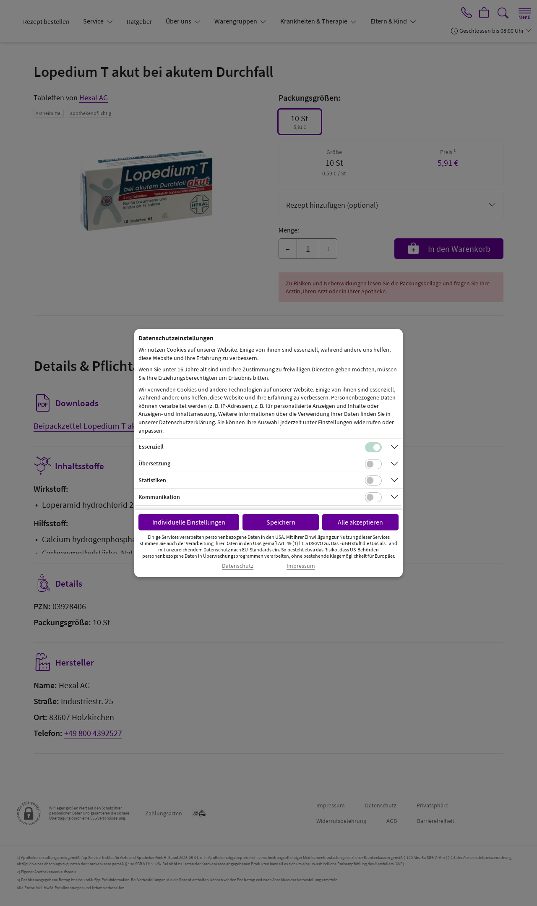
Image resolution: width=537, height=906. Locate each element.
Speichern (280, 522)
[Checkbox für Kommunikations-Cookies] (373, 497)
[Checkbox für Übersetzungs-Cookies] (373, 464)
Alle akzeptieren (360, 522)
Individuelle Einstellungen (188, 522)
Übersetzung (154, 463)
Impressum (301, 565)
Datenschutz (237, 565)
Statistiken (152, 480)
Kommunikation (159, 497)
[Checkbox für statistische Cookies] (373, 480)
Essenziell (151, 446)
